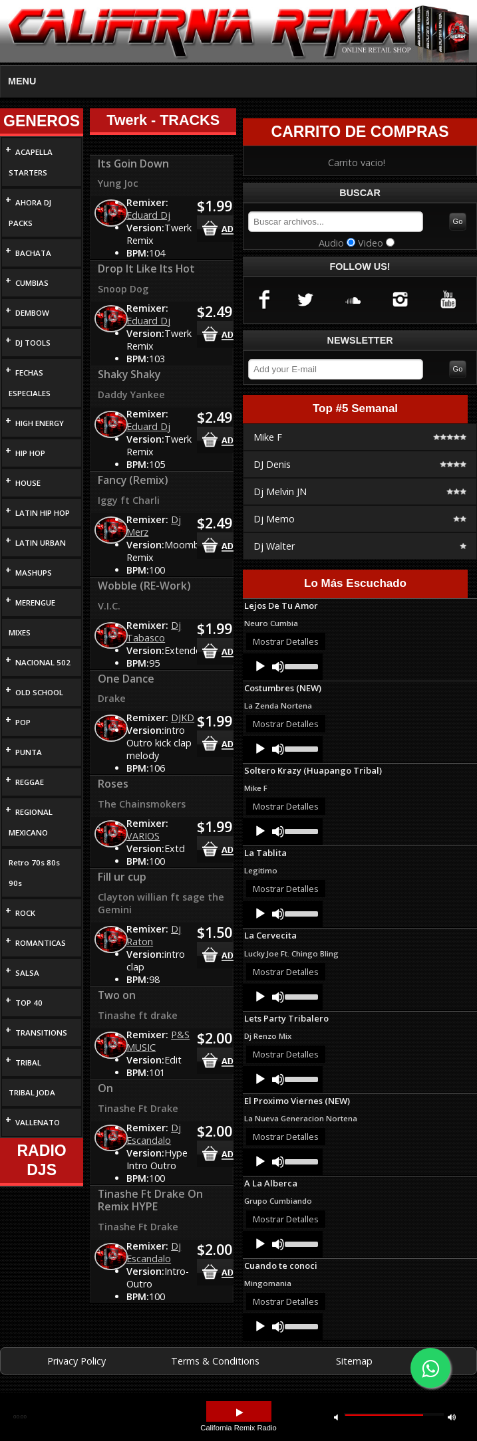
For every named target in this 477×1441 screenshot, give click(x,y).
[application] (283, 666)
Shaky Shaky (129, 374)
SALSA (27, 973)
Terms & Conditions (215, 1361)
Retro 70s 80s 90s (34, 872)
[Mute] (278, 666)
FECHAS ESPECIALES (30, 383)
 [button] (452, 1416)
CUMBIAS (32, 283)
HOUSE (28, 483)
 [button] (336, 1416)
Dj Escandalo (153, 1134)
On (105, 1088)
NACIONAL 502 (43, 662)
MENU (22, 81)
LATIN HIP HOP (42, 513)
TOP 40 (29, 1003)
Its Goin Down (133, 163)
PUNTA (28, 752)
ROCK (25, 913)
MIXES (20, 632)
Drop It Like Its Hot (146, 268)
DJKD (182, 717)
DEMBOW (32, 313)
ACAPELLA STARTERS (31, 162)
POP (23, 722)
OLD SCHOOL (39, 692)
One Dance (126, 678)
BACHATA (33, 253)
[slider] (300, 665)
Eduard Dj (148, 215)
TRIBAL (28, 1062)
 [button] (239, 1412)
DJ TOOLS (33, 343)
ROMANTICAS (40, 943)
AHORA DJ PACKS (30, 212)
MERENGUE (35, 603)
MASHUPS (33, 573)
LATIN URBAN (40, 543)
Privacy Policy (76, 1361)
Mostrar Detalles (286, 641)
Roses (113, 783)
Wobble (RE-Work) (144, 585)
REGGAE (29, 782)
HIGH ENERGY (39, 423)
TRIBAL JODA (32, 1092)
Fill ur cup (122, 876)
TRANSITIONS (41, 1033)
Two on (117, 995)
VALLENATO (37, 1122)
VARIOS (143, 836)
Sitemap (354, 1361)
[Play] (260, 666)
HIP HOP (30, 453)
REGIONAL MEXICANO (31, 822)
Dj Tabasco (153, 631)
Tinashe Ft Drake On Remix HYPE (150, 1200)
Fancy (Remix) (133, 480)
